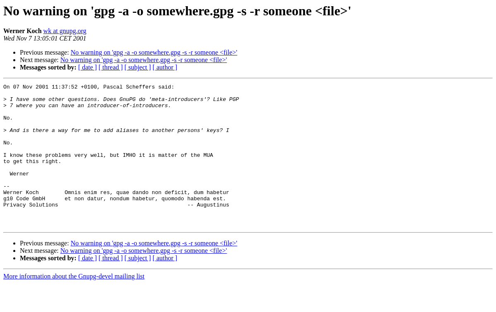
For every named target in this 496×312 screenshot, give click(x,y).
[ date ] (87, 67)
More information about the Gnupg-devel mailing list (73, 304)
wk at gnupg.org (64, 30)
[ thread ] (110, 67)
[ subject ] (138, 67)
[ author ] (165, 67)
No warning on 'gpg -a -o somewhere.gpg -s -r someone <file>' (154, 52)
